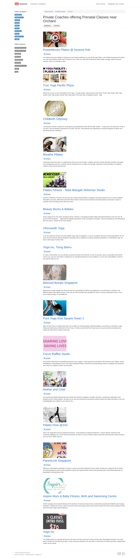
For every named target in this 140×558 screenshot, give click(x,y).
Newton (17, 22)
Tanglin (17, 39)
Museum (17, 20)
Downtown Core (19, 17)
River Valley (18, 31)
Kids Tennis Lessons (20, 50)
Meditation (47, 25)
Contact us (38, 554)
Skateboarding (18, 59)
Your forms (100, 4)
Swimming (17, 62)
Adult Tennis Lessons (20, 47)
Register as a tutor (116, 4)
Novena (17, 25)
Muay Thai (17, 56)
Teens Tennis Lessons (20, 65)
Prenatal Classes (60, 11)
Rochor (17, 33)
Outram (17, 28)
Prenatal (56, 25)
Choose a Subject (38, 4)
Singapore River (19, 36)
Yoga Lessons (49, 11)
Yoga (16, 71)
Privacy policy (30, 554)
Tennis (16, 68)
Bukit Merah (18, 14)
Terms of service (19, 554)
